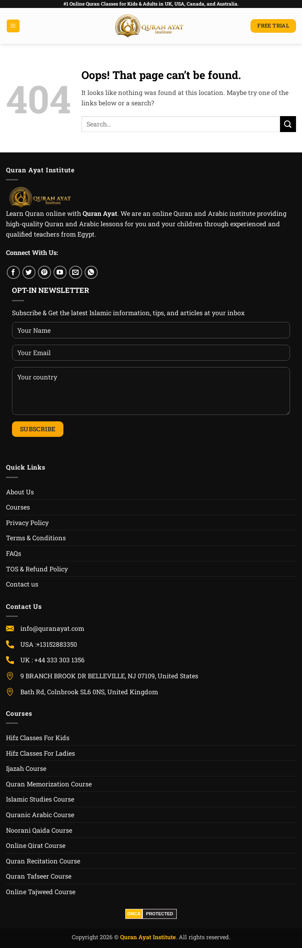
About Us (20, 492)
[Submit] (288, 124)
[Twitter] (29, 272)
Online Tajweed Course (40, 891)
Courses (18, 507)
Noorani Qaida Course (39, 830)
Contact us (22, 584)
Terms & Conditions (36, 537)
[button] (13, 26)
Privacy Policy (27, 522)
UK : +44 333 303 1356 (52, 660)
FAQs (13, 553)
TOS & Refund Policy (37, 569)
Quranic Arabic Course (40, 814)
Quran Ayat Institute (148, 937)
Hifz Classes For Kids (37, 737)
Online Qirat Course (35, 845)
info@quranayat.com (52, 628)
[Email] (75, 272)
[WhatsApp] (91, 272)
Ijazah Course (26, 768)
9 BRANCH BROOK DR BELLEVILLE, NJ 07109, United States (109, 676)
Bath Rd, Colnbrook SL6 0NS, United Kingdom (89, 691)
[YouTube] (60, 272)
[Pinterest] (44, 272)
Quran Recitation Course (43, 861)
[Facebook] (13, 272)
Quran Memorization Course (49, 784)
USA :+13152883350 (99, 644)
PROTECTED (159, 913)
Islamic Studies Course (40, 799)
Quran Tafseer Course (38, 876)
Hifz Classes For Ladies (40, 753)
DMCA (133, 913)
